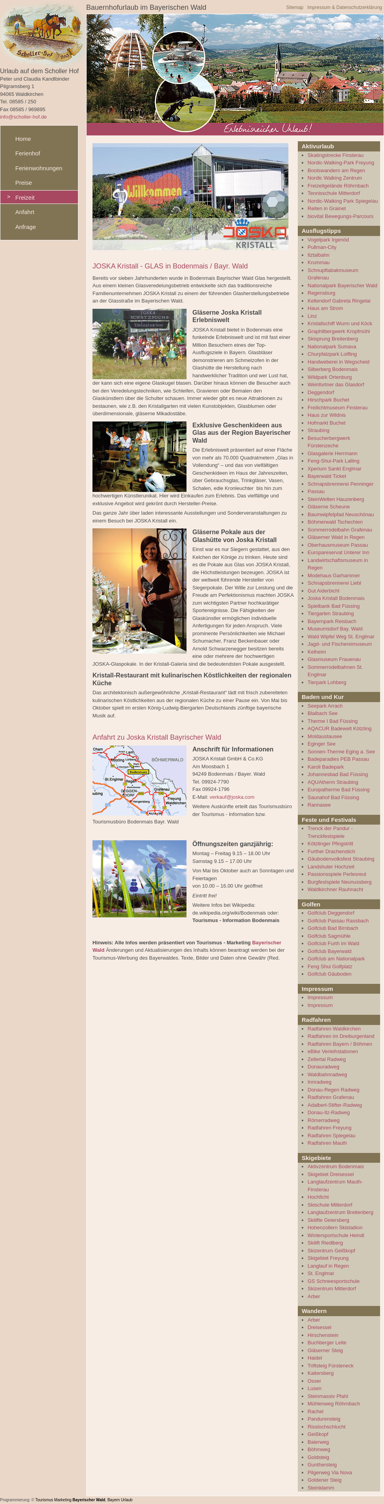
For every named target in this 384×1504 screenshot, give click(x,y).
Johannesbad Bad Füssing (338, 774)
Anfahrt (24, 212)
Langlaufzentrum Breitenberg (340, 1212)
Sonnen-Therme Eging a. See (341, 752)
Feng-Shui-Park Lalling (333, 461)
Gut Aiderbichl (323, 591)
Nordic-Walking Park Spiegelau (343, 201)
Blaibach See (323, 713)
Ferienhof (27, 153)
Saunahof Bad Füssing (333, 797)
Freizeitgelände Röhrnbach (338, 186)
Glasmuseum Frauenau (334, 659)
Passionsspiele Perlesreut (337, 874)
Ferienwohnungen (38, 168)
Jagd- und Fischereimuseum (340, 644)
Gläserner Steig (325, 1350)
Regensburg (321, 293)
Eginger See (322, 744)
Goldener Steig (325, 1480)
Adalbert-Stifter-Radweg (335, 1105)
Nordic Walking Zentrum (335, 178)
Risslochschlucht (327, 1427)
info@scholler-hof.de (23, 117)
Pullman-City (322, 247)
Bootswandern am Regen (336, 170)
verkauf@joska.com (232, 797)
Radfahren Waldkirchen (334, 1029)
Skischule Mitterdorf (330, 1205)
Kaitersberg (320, 1373)
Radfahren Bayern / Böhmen (340, 1044)
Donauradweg (323, 1067)
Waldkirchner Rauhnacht (335, 889)
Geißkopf (318, 1434)
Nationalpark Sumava (332, 346)
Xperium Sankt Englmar (334, 469)
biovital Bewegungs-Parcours (340, 216)
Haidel (315, 1358)
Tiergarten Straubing (331, 613)
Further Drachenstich (331, 851)
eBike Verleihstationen (333, 1051)
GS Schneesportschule (334, 1281)
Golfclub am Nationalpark (336, 959)
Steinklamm (321, 1488)
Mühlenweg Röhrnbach (334, 1404)
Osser (314, 1381)
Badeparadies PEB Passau (338, 759)
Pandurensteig (324, 1419)
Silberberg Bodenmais (333, 369)
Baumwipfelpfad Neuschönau (341, 514)
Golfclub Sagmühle (329, 936)
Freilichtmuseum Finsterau (338, 408)
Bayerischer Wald (88, 1500)
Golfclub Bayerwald (329, 951)
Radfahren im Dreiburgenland (341, 1036)
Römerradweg (324, 1120)
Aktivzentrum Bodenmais (336, 1166)
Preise (23, 182)
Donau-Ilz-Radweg (329, 1112)
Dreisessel (319, 1327)
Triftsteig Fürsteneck (330, 1366)
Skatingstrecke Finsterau (336, 155)
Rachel (315, 1411)
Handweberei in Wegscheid (339, 362)
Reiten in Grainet (327, 208)
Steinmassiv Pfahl (328, 1396)
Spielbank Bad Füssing (334, 606)
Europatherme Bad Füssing (339, 790)
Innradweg (319, 1082)
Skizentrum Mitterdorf (332, 1288)
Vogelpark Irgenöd (328, 240)
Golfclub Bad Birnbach (333, 928)
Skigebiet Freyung (328, 1258)
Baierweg (318, 1442)
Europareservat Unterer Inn (339, 552)
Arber (314, 1296)
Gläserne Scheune (329, 507)
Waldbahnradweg (327, 1074)
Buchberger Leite (327, 1342)
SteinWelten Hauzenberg (336, 499)
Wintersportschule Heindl (336, 1235)
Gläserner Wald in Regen (336, 537)
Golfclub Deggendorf (331, 913)
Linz (312, 316)
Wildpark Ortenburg (330, 377)
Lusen (314, 1388)
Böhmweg (319, 1449)
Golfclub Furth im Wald (333, 943)
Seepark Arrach (325, 706)
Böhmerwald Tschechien (335, 522)
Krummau (319, 262)
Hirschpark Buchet (328, 400)
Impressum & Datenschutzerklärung (344, 7)
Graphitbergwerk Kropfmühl (339, 331)
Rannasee (319, 805)
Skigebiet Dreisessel (331, 1174)
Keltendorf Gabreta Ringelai (339, 301)
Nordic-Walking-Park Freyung (341, 163)
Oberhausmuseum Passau (338, 545)
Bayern (113, 1500)
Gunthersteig (322, 1465)
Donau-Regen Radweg (333, 1090)
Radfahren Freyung (329, 1128)
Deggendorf (321, 392)
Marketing (62, 1500)
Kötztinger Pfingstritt (330, 844)
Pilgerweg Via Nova (330, 1472)
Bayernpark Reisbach (332, 621)
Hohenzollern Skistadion (335, 1227)
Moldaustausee (325, 736)
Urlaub (126, 1500)
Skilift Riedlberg (325, 1243)
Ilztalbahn (319, 255)
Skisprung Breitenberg (333, 339)
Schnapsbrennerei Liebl (334, 583)
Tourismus (44, 1500)
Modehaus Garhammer (334, 575)
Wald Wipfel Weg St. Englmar (341, 636)
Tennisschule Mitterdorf (334, 193)
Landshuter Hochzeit (331, 867)
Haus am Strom (325, 308)
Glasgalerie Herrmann (332, 453)
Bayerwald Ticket (327, 476)
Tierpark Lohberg (327, 682)
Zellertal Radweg (327, 1059)
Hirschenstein (323, 1335)
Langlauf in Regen (328, 1266)
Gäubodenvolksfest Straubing (341, 859)
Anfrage (25, 226)
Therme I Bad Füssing (333, 721)
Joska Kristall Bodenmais (336, 598)
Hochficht (318, 1197)
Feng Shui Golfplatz (330, 966)
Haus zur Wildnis (327, 415)
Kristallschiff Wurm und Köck (340, 323)
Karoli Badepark (326, 767)
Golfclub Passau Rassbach (338, 921)
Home (23, 138)
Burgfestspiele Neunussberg (339, 882)
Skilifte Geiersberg (328, 1220)
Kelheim (317, 652)
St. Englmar (321, 1273)
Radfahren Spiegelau (331, 1135)
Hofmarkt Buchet (327, 423)
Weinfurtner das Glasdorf (336, 384)
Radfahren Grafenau (331, 1097)
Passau (316, 491)
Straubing (319, 430)
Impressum (320, 997)
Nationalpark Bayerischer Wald (342, 285)
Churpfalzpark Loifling (332, 354)
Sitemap (294, 7)
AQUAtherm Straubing (333, 782)
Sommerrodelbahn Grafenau (340, 530)
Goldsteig (318, 1457)
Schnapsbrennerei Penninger (340, 484)
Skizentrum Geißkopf (331, 1251)
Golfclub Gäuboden (329, 974)
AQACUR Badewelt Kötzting (339, 728)
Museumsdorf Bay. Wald (335, 629)
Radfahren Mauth (327, 1143)
